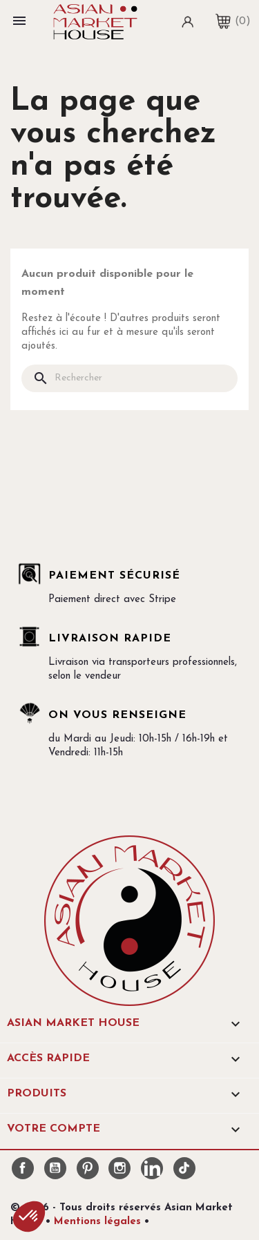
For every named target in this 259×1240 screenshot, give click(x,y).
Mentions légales (97, 1222)
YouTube (55, 1168)
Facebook (23, 1168)
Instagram (119, 1168)
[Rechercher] (129, 378)
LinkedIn (152, 1168)
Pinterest (88, 1168)
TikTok (184, 1168)
